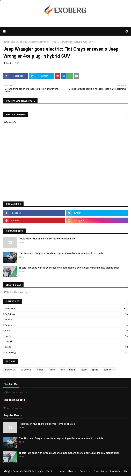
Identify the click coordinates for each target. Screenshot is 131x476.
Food (66, 330)
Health (66, 336)
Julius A (7, 63)
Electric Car (66, 308)
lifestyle (66, 341)
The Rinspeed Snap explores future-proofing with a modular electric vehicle (61, 253)
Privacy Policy (100, 471)
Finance (66, 319)
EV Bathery (66, 314)
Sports (66, 347)
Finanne (66, 325)
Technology (66, 352)
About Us (72, 471)
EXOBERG (28, 471)
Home (6, 42)
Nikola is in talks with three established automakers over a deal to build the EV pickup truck (69, 267)
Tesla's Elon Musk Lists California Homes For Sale (47, 238)
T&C (126, 471)
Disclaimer (115, 471)
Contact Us (85, 471)
